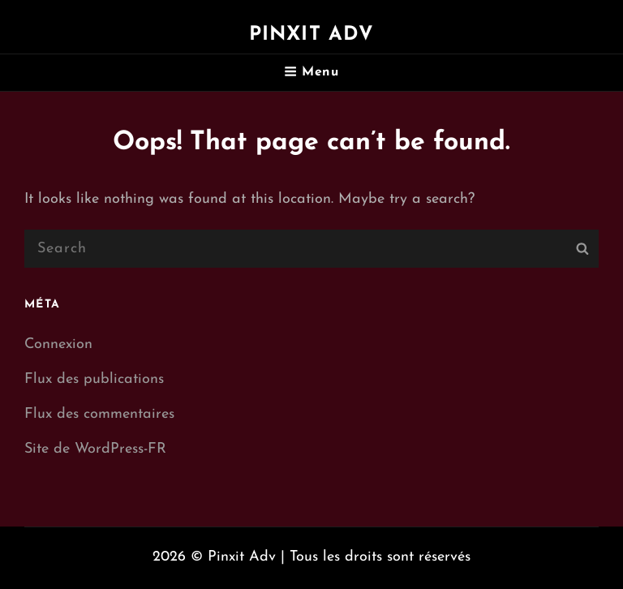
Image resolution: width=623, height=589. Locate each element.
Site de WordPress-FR (95, 449)
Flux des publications (94, 379)
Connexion (58, 344)
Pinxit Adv (312, 35)
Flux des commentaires (99, 414)
